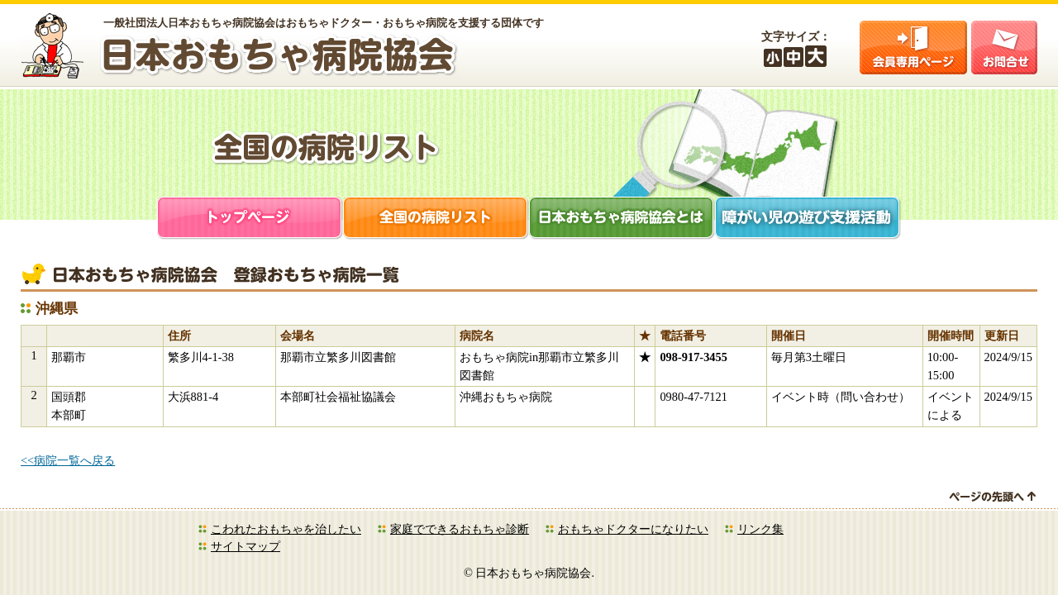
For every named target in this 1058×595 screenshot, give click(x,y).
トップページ (250, 219)
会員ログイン (913, 47)
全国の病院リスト (436, 219)
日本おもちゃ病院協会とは (622, 219)
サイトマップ (245, 546)
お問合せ (1004, 47)
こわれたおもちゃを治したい (286, 529)
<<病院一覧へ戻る (68, 460)
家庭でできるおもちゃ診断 (459, 529)
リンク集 (760, 529)
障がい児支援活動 (808, 219)
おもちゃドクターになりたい (633, 529)
